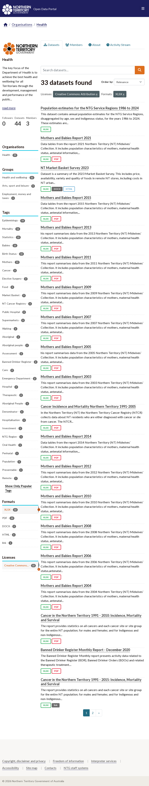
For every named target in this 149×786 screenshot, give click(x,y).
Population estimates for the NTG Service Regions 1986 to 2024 (90, 108)
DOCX (57, 189)
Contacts (50, 768)
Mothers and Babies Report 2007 (66, 317)
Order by (106, 81)
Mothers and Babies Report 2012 (66, 466)
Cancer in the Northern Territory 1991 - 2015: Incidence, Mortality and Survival (91, 682)
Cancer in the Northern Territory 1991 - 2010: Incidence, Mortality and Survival (91, 617)
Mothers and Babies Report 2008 (66, 526)
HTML (69, 189)
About (94, 44)
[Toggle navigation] (143, 8)
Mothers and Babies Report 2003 (66, 377)
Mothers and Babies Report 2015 (66, 198)
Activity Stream (118, 44)
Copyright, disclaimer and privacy (24, 761)
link (56, 705)
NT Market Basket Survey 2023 (65, 168)
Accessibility (10, 768)
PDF (56, 159)
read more (8, 108)
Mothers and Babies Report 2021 (66, 138)
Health (42, 24)
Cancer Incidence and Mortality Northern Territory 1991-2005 (88, 406)
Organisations (22, 24)
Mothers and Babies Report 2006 (66, 556)
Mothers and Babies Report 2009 (66, 287)
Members (74, 44)
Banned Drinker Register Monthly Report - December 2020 (85, 650)
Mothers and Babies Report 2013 (66, 227)
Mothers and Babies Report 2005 (66, 347)
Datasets (51, 44)
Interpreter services (104, 761)
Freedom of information (68, 761)
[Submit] (140, 70)
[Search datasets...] (88, 70)
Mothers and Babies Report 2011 (66, 257)
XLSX (46, 129)
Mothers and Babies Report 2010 (66, 496)
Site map (31, 768)
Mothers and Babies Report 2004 (66, 586)
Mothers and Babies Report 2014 (66, 436)
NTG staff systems (76, 768)
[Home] (5, 25)
